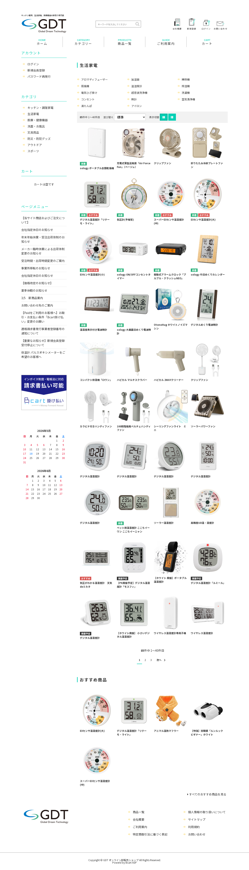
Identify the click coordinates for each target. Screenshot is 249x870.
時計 (134, 99)
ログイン (206, 28)
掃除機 (186, 79)
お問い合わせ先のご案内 (37, 305)
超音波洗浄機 (139, 93)
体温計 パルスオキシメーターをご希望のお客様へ (43, 354)
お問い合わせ (220, 28)
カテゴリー (83, 42)
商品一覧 (124, 42)
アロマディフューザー (94, 79)
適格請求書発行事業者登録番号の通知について (43, 331)
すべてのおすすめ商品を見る (207, 794)
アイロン (136, 106)
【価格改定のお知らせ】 (37, 283)
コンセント (88, 99)
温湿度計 (136, 86)
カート (207, 42)
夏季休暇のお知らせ (34, 290)
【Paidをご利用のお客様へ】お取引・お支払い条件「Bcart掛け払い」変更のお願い (43, 317)
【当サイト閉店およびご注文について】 (43, 220)
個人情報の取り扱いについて (207, 812)
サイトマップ (196, 819)
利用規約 (194, 827)
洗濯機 (186, 93)
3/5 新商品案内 (32, 298)
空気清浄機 (188, 99)
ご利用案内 (165, 42)
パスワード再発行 (39, 76)
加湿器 (135, 79)
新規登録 (191, 28)
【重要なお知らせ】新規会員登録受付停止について (43, 343)
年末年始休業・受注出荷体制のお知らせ (43, 239)
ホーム (42, 42)
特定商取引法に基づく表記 (150, 834)
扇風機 (85, 86)
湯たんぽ (86, 106)
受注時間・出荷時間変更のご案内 (43, 261)
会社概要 (177, 28)
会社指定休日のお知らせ (37, 230)
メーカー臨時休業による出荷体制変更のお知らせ (43, 251)
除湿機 (186, 86)
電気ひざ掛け (89, 93)
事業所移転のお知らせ (35, 268)
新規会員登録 (36, 70)
